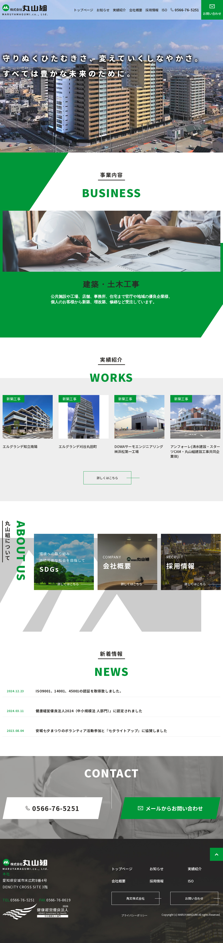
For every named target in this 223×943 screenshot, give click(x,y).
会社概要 (135, 10)
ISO (164, 10)
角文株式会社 (135, 898)
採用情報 (152, 10)
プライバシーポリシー (134, 915)
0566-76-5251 (185, 9)
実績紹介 (119, 10)
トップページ (83, 10)
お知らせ (103, 10)
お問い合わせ (212, 10)
